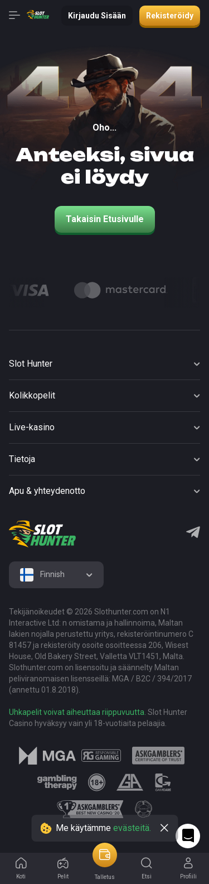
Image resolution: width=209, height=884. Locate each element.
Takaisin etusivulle (105, 219)
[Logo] (121, 290)
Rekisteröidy (169, 15)
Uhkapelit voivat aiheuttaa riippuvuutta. (77, 712)
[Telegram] (193, 533)
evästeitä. (132, 828)
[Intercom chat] (188, 836)
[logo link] (101, 756)
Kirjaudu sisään (97, 15)
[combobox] (56, 574)
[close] (164, 828)
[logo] (42, 534)
